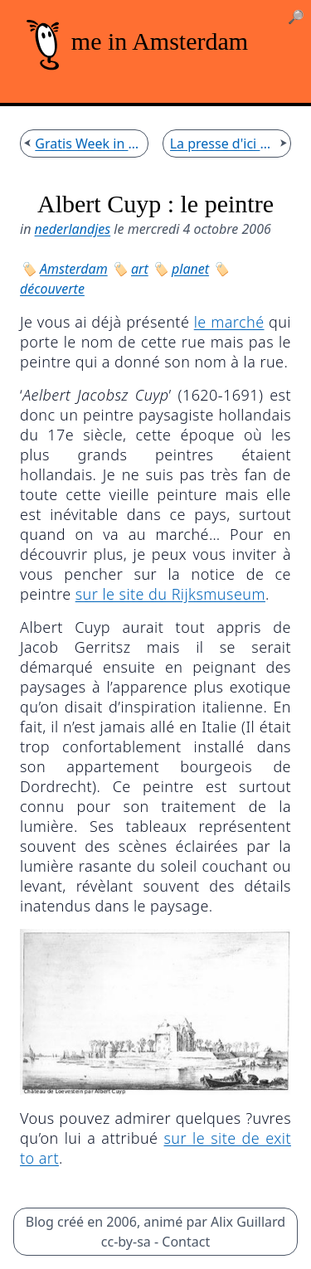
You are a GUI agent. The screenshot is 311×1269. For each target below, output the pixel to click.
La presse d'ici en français (223, 143)
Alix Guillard (248, 1222)
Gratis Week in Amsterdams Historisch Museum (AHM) (88, 143)
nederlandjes (73, 229)
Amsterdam (74, 269)
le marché (229, 322)
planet (190, 269)
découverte (52, 289)
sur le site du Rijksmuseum (170, 594)
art (139, 269)
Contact (186, 1242)
